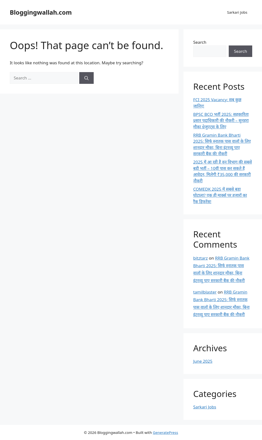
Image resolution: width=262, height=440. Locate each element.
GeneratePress (165, 432)
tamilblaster (205, 292)
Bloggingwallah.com (41, 12)
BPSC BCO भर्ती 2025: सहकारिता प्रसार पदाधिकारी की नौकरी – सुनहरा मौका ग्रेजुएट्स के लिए (221, 120)
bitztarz (200, 258)
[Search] (86, 78)
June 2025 (203, 361)
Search (199, 42)
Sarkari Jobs (237, 12)
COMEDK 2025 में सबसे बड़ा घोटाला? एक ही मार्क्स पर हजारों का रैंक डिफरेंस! (220, 195)
